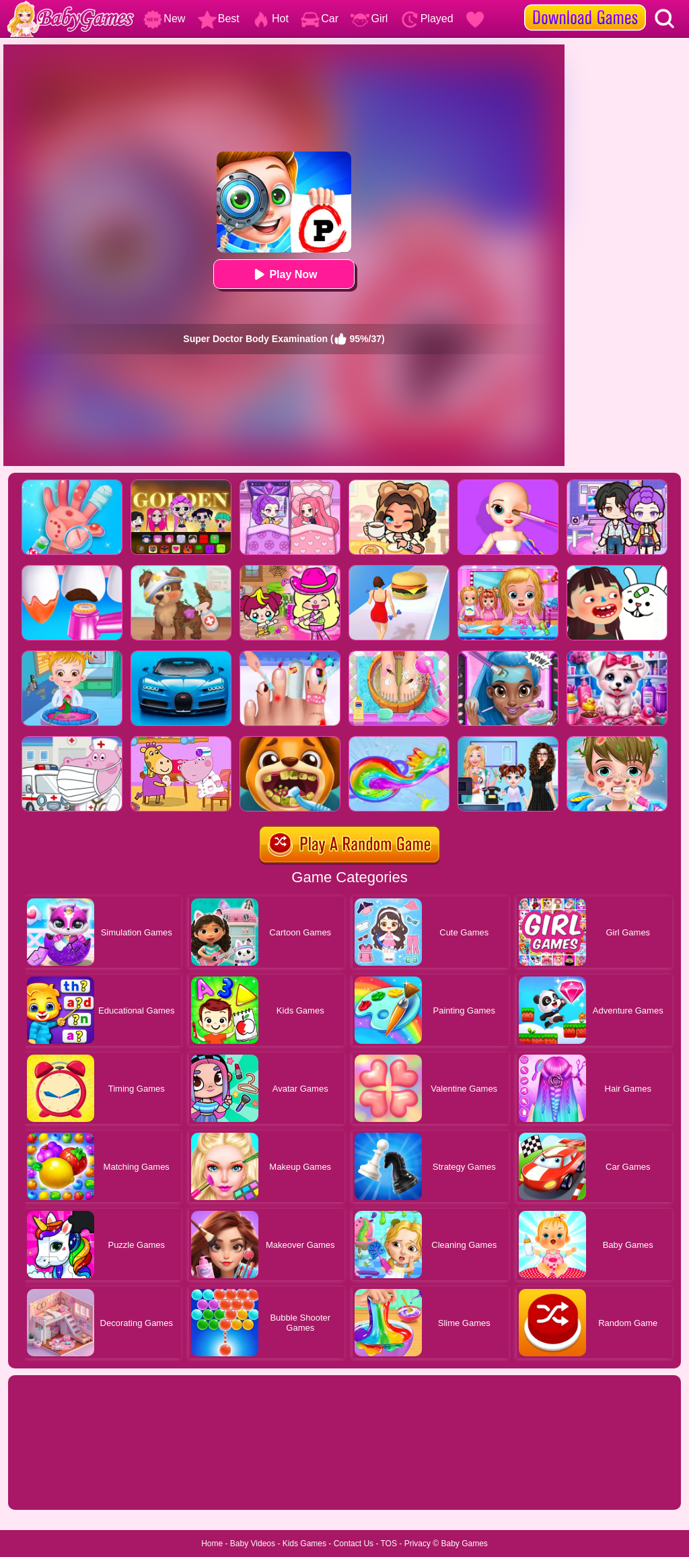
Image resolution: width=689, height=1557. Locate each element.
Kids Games (304, 1543)
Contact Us (353, 1543)
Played (427, 18)
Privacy (417, 1543)
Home (212, 1543)
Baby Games (464, 1543)
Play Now (283, 274)
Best (219, 18)
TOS (389, 1543)
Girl (369, 18)
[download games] (585, 4)
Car (319, 18)
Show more (53, 1484)
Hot (270, 18)
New (164, 18)
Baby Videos (252, 1543)
